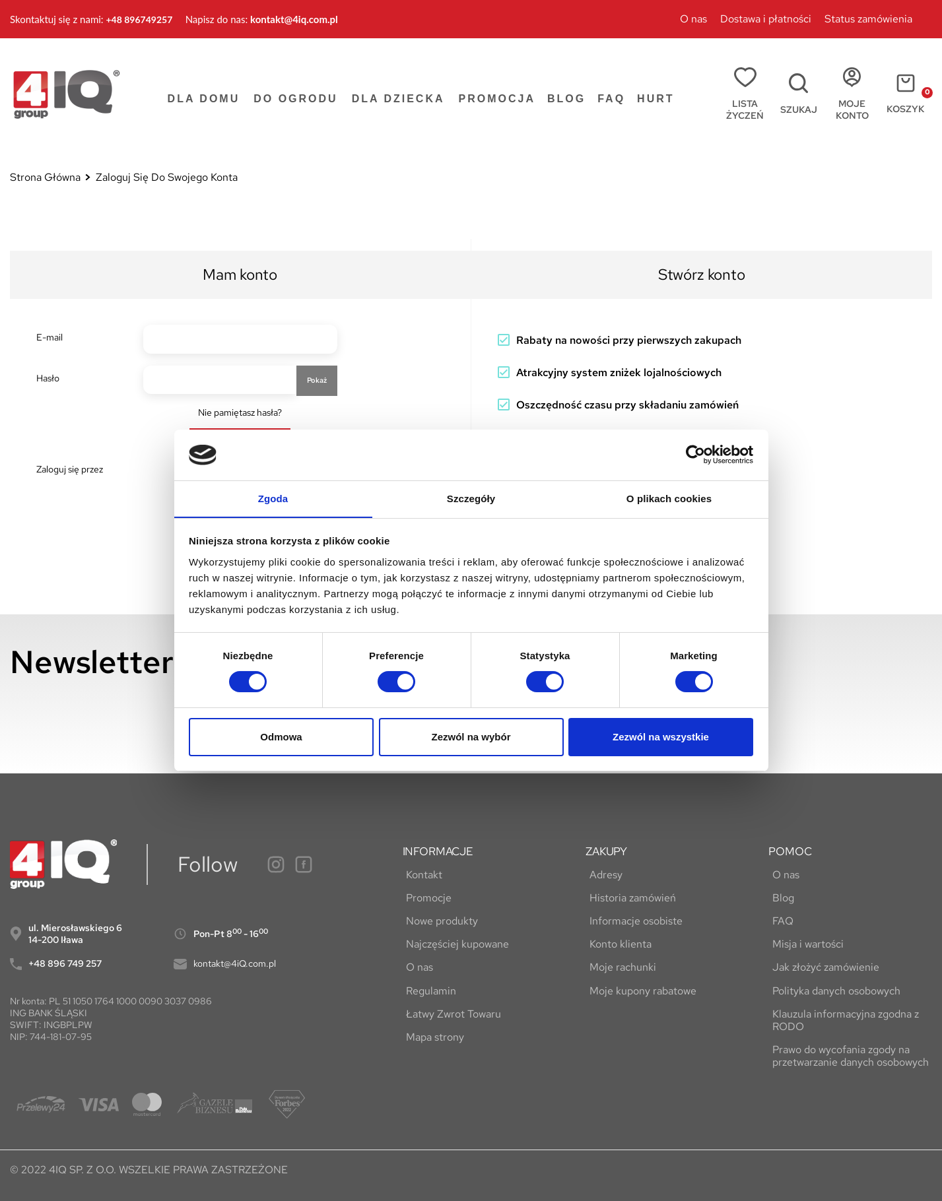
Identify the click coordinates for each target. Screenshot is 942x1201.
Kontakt (421, 874)
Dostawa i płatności (765, 19)
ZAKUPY (606, 851)
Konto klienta (617, 944)
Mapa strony (432, 1037)
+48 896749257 (139, 19)
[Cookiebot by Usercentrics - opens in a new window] (695, 455)
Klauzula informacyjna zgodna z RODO (841, 1020)
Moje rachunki (619, 967)
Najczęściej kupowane (454, 944)
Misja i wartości (804, 944)
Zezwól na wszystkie (661, 736)
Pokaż (317, 380)
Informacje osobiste (632, 921)
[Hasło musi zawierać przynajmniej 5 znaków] (219, 380)
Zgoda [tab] (273, 497)
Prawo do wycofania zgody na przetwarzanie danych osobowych (846, 1055)
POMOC (789, 851)
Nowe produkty (439, 921)
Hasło (47, 378)
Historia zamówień (629, 898)
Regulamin (428, 991)
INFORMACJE (438, 851)
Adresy (602, 874)
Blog (779, 898)
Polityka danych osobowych (832, 991)
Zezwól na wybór (470, 736)
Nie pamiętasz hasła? (240, 412)
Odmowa (281, 736)
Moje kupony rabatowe (639, 991)
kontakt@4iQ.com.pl (234, 963)
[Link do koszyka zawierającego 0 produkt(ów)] (899, 94)
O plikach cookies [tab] (669, 497)
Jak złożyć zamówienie (821, 967)
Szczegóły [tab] (471, 497)
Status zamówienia (868, 19)
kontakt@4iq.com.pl (294, 19)
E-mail (49, 337)
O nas (693, 19)
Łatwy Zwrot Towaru (450, 1014)
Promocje (425, 898)
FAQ (779, 921)
